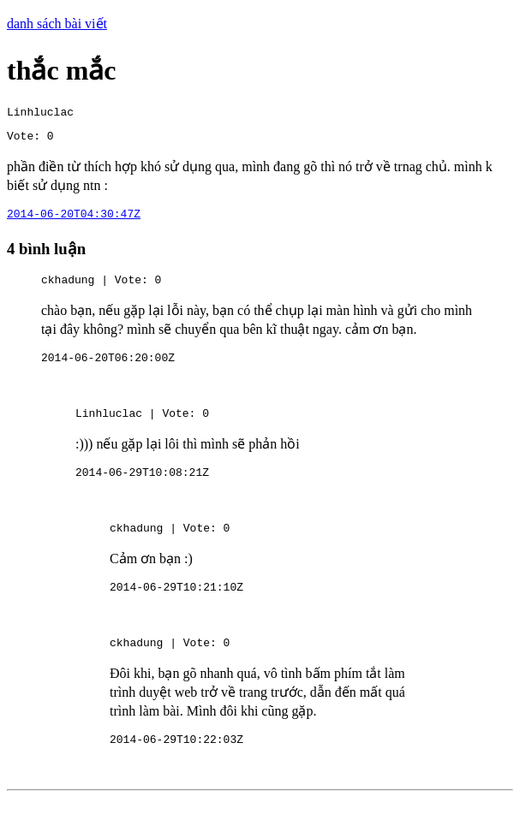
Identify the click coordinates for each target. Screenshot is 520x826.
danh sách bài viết (57, 23)
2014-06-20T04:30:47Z (73, 221)
